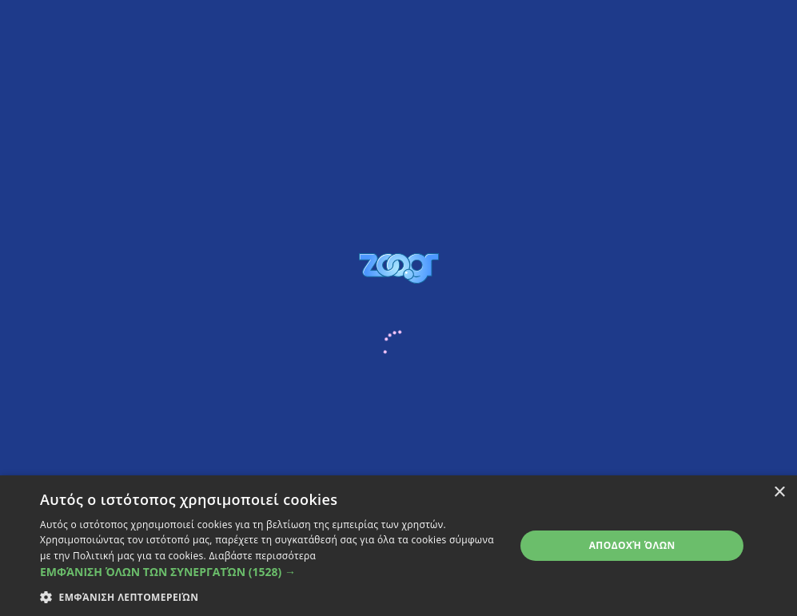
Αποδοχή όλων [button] (632, 545)
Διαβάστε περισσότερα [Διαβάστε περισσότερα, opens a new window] (262, 555)
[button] (270, 571)
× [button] (779, 493)
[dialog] (398, 545)
